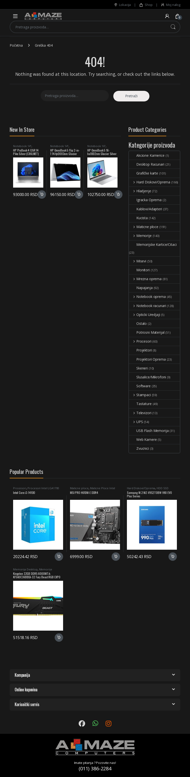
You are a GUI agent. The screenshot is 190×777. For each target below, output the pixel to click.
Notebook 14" (22, 146)
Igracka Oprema (145, 199)
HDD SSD (162, 488)
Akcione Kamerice (147, 155)
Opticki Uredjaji (144, 314)
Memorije (140, 235)
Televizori (140, 412)
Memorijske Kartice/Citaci (153, 244)
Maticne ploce (143, 226)
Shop (145, 4)
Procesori (140, 341)
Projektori (140, 350)
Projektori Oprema (147, 359)
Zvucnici (139, 448)
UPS (136, 421)
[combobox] (88, 27)
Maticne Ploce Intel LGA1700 (92, 489)
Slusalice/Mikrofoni (147, 377)
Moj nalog (170, 4)
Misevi (137, 261)
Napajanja (141, 287)
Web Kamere (143, 439)
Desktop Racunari (146, 164)
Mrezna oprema (145, 278)
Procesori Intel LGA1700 (43, 488)
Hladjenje (140, 191)
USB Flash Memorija (148, 430)
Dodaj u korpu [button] (42, 194)
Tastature (140, 403)
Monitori (139, 270)
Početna (16, 45)
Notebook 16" (96, 146)
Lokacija (122, 4)
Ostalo (138, 323)
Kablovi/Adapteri (145, 209)
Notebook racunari (147, 305)
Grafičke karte (143, 173)
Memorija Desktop (25, 569)
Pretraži (173, 27)
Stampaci (140, 394)
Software (140, 386)
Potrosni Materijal (146, 332)
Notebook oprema (147, 296)
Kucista (138, 217)
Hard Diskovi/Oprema (149, 182)
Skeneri (138, 368)
